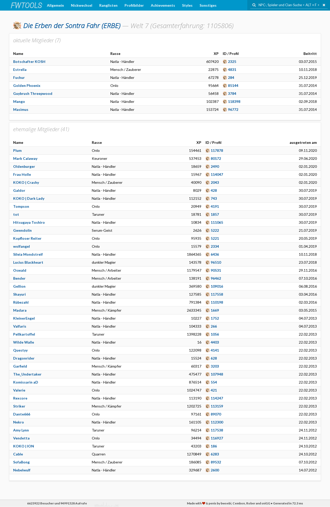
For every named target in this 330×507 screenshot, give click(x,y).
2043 (215, 182)
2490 (215, 166)
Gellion (19, 286)
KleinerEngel (24, 318)
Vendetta (21, 438)
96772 (233, 109)
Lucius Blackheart (28, 262)
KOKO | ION (23, 446)
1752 (215, 318)
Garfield (20, 366)
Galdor (19, 190)
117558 (217, 294)
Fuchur (19, 77)
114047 (217, 174)
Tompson (21, 206)
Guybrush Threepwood (32, 93)
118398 (234, 101)
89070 (216, 414)
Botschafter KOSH (29, 61)
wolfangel (21, 246)
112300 (217, 422)
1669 (215, 310)
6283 (215, 454)
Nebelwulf (21, 470)
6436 (215, 254)
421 (214, 390)
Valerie (19, 390)
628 (214, 358)
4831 (232, 69)
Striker (19, 406)
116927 (217, 438)
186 (214, 446)
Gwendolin (22, 230)
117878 (217, 150)
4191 (215, 206)
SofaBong (21, 462)
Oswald (19, 270)
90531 (216, 270)
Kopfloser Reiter (27, 238)
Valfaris (19, 326)
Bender (19, 278)
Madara (20, 310)
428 (214, 190)
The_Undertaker (27, 374)
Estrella (20, 69)
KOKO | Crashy (26, 182)
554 (214, 382)
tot (16, 214)
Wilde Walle (23, 342)
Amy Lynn (21, 430)
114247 (217, 398)
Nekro (18, 422)
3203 (215, 366)
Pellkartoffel (24, 334)
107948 (217, 374)
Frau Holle (22, 174)
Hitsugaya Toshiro (29, 222)
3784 (232, 93)
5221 (215, 238)
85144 (233, 85)
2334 (215, 246)
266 (214, 326)
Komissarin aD (25, 382)
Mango (19, 101)
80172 (216, 158)
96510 (216, 262)
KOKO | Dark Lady (28, 198)
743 (214, 198)
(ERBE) (71, 25)
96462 (216, 278)
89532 (216, 462)
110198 (217, 302)
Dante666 (21, 414)
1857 (215, 214)
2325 (232, 61)
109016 (217, 286)
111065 (217, 222)
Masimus (20, 109)
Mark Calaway (25, 158)
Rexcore (20, 398)
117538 (217, 430)
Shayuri (19, 294)
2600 (215, 470)
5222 (215, 230)
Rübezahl (21, 302)
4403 (215, 342)
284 (231, 77)
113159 (217, 406)
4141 (215, 350)
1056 (215, 334)
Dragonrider (24, 358)
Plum (17, 150)
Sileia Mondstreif (28, 254)
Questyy (20, 350)
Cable (18, 454)
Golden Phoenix (26, 85)
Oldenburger (24, 166)
